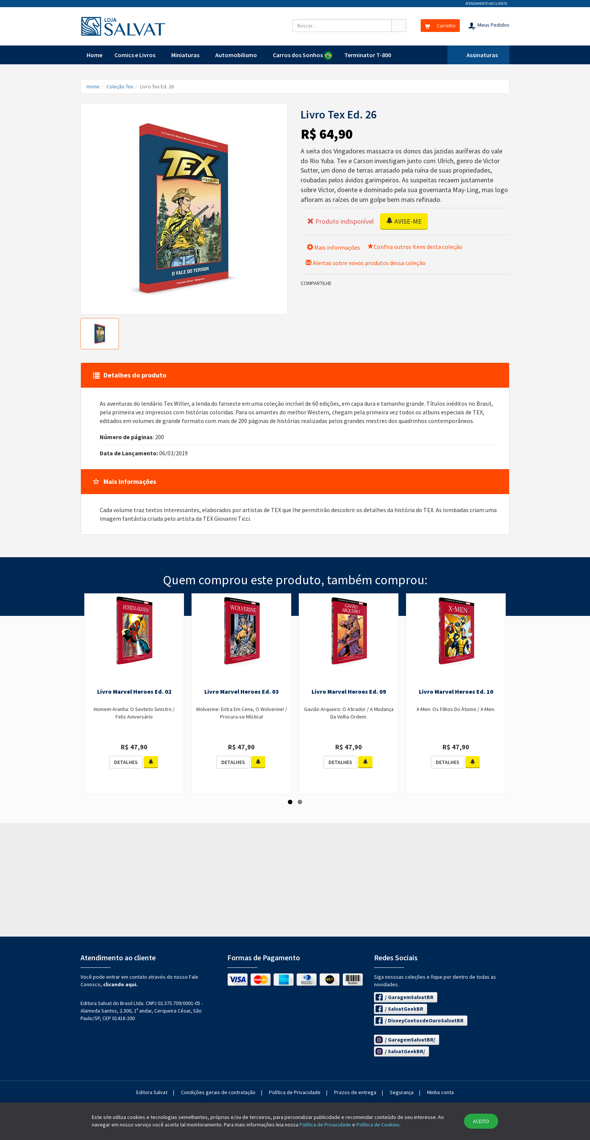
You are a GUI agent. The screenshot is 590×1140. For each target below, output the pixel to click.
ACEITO (481, 1121)
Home (94, 55)
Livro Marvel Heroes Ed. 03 (241, 691)
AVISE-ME (404, 221)
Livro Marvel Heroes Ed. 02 (134, 691)
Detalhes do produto (129, 375)
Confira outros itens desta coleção (415, 246)
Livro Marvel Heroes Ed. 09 (349, 691)
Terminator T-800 (367, 55)
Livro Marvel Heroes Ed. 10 (456, 691)
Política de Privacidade (295, 1092)
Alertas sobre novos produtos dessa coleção (366, 263)
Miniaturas (185, 55)
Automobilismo (236, 55)
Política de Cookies (378, 1124)
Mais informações (333, 247)
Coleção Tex (119, 86)
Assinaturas (482, 55)
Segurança (402, 1092)
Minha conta (440, 1092)
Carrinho (440, 25)
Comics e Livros (134, 55)
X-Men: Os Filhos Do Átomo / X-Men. (456, 709)
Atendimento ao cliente (486, 3)
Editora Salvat (151, 1092)
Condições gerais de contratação (218, 1092)
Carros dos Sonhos (302, 55)
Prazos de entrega (355, 1092)
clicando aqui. (120, 984)
